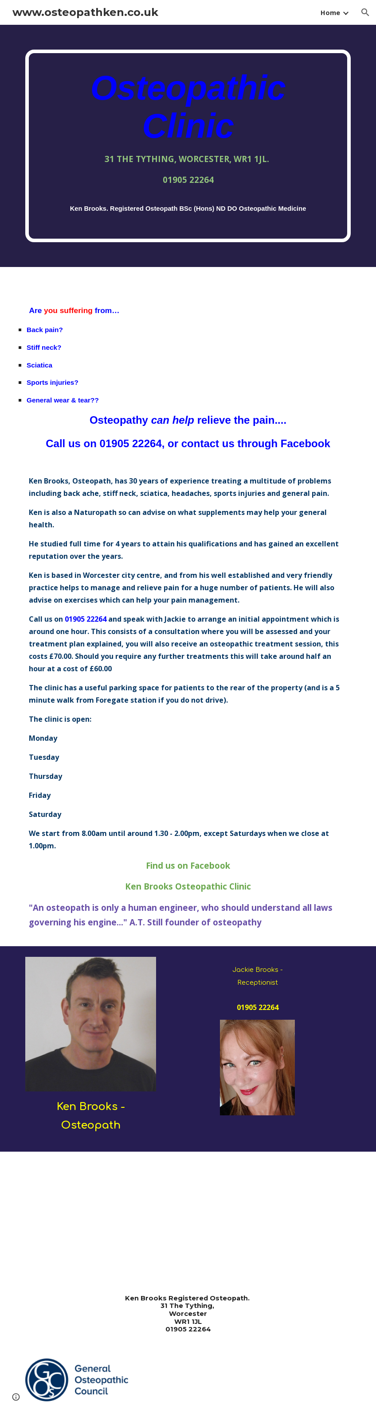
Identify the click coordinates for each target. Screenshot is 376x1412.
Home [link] (330, 12)
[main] (187, 146)
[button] (365, 12)
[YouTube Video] (104, 1215)
